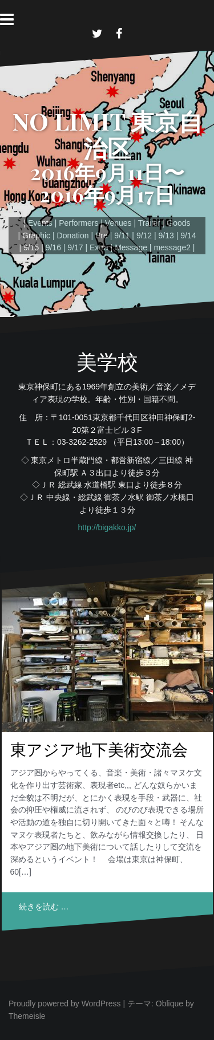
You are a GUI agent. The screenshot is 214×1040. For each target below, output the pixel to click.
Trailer (149, 223)
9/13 (166, 235)
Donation (73, 235)
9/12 (144, 235)
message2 (172, 247)
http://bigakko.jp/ (107, 527)
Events (40, 223)
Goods (178, 223)
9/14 (188, 235)
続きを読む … (44, 906)
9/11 (122, 235)
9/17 (75, 247)
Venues (118, 223)
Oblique (169, 1003)
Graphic (36, 235)
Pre (101, 235)
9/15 (31, 247)
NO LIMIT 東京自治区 (107, 134)
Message (131, 247)
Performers (78, 223)
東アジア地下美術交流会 (99, 748)
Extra (99, 247)
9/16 (53, 247)
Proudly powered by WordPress (65, 1003)
